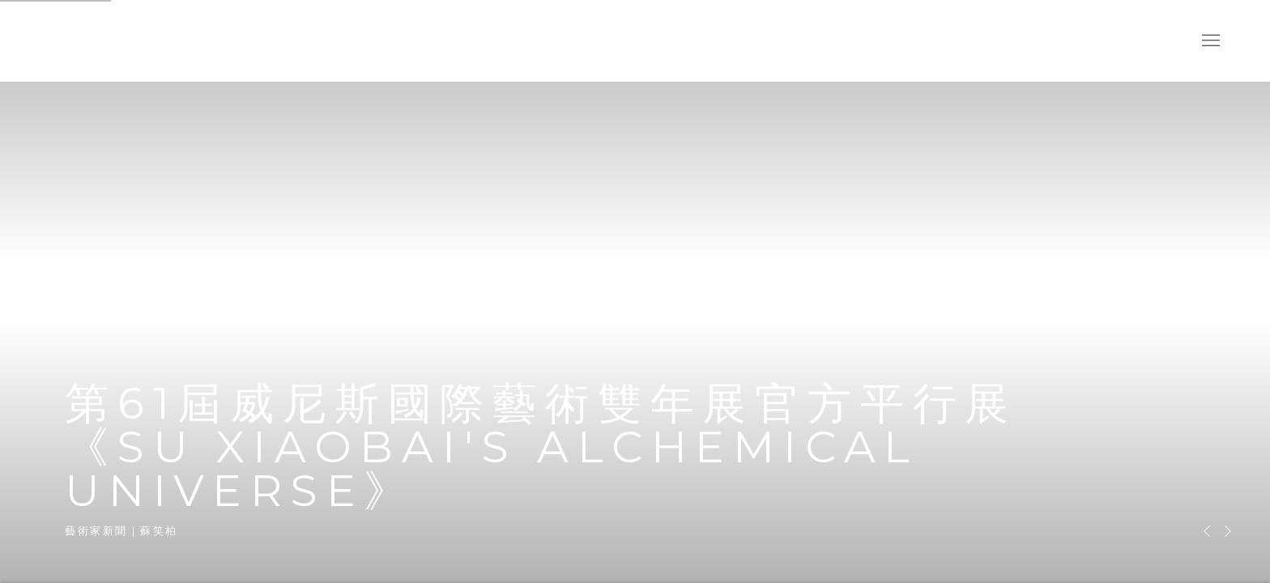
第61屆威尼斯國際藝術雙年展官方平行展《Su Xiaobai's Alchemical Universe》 (635, 291)
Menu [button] (1209, 41)
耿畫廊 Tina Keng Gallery (73, 41)
